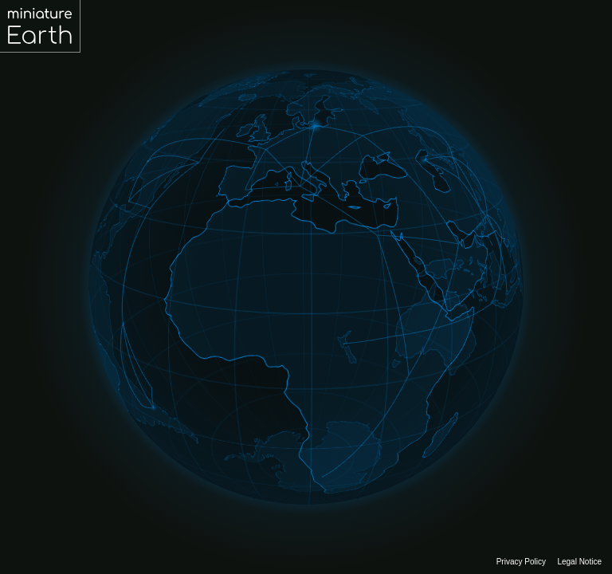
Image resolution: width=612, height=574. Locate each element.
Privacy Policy (521, 561)
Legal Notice (579, 561)
